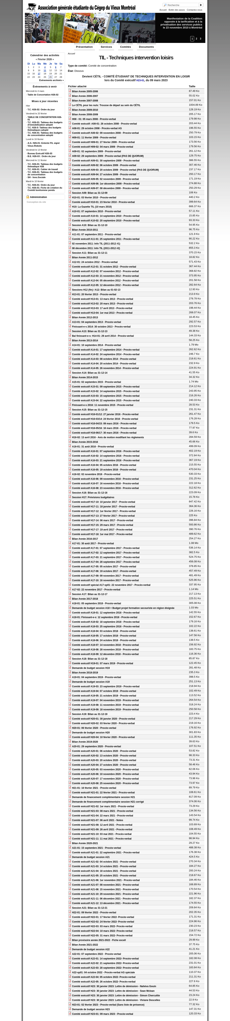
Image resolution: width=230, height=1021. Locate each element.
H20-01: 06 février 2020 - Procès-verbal (94, 728)
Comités (125, 46)
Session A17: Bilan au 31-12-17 (89, 594)
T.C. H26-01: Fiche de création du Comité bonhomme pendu (45, 189)
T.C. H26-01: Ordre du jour (41, 185)
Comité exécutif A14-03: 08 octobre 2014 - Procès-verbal (104, 359)
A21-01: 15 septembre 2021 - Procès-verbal (96, 848)
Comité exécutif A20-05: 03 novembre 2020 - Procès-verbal (105, 769)
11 (45, 70)
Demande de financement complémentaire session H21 (103, 797)
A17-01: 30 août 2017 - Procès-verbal (93, 543)
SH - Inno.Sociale (37, 177)
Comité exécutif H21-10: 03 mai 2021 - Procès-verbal (102, 834)
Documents (146, 46)
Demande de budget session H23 (91, 1009)
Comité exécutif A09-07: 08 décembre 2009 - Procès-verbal (105, 188)
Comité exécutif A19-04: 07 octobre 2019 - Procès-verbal (104, 691)
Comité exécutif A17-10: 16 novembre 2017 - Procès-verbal (105, 580)
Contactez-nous (194, 10)
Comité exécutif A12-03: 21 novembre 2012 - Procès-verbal (105, 276)
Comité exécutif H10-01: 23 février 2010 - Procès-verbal (103, 202)
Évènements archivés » (51, 80)
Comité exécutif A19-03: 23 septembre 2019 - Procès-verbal (105, 686)
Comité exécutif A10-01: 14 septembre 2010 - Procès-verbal (105, 216)
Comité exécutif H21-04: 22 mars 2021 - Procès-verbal (102, 815)
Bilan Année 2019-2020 (85, 741)
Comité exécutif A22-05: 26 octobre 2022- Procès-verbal (103, 981)
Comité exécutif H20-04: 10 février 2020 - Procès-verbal (103, 737)
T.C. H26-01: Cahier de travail (43, 169)
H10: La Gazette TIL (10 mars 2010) (92, 206)
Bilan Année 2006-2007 (85, 96)
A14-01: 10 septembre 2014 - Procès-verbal (96, 345)
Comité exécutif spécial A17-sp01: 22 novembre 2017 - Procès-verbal (111, 585)
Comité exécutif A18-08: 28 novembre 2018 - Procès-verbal (105, 649)
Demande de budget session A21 (91, 857)
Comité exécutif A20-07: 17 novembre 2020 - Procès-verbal (105, 778)
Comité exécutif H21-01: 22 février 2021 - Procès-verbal (103, 792)
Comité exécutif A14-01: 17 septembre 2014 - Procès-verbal (105, 349)
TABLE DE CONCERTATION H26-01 (45, 118)
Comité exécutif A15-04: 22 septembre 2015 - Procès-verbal (105, 400)
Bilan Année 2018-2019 (85, 672)
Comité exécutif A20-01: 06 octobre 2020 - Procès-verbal (104, 751)
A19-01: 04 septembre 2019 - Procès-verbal (96, 677)
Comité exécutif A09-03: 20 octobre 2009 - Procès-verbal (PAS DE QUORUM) (115, 169)
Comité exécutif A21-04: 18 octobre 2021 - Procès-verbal (104, 871)
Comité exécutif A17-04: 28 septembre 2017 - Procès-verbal (105, 562)
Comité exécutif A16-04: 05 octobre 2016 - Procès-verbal (104, 465)
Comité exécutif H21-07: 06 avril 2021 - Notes (97, 820)
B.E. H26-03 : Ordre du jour (42, 156)
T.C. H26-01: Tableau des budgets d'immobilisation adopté (45, 123)
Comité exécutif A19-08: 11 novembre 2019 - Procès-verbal (105, 705)
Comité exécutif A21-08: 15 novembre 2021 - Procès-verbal (105, 889)
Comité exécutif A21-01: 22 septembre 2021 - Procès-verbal (105, 852)
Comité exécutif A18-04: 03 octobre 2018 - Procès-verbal (104, 631)
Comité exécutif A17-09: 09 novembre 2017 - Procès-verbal (105, 575)
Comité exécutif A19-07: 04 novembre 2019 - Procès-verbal (105, 700)
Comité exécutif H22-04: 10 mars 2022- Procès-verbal (102, 931)
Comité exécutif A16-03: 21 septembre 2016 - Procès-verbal (105, 460)
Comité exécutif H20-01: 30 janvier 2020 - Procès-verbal (103, 718)
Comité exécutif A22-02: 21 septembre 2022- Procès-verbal (105, 963)
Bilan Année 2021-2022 (85, 944)
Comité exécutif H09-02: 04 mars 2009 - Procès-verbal (102, 146)
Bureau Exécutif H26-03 (40, 153)
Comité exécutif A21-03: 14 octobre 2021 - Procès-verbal (104, 866)
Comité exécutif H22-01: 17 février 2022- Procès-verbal (103, 917)
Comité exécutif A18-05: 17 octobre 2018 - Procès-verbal (104, 635)
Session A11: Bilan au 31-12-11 (89, 252)
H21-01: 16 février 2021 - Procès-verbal (94, 788)
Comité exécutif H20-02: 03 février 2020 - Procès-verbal (103, 723)
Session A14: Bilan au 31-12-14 (89, 372)
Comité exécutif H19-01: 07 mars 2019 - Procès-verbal (102, 663)
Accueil (162, 10)
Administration (38, 197)
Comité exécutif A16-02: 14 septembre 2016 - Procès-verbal (105, 455)
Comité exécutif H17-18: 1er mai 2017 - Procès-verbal (102, 534)
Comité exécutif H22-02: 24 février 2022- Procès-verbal (103, 921)
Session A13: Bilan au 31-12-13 (89, 331)
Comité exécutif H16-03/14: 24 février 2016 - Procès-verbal (105, 419)
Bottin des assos (177, 10)
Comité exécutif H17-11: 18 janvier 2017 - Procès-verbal (103, 506)
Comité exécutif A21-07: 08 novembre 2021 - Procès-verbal (105, 884)
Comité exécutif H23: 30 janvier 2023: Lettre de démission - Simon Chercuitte (116, 995)
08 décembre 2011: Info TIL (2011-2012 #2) (96, 248)
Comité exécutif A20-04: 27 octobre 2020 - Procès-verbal (104, 764)
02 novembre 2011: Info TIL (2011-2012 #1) (96, 243)
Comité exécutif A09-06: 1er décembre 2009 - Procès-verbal (106, 183)
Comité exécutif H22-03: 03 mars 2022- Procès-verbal (102, 926)
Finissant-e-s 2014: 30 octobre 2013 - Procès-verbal (101, 326)
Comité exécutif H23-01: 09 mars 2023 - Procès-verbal (102, 1014)
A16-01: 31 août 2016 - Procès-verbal (93, 446)
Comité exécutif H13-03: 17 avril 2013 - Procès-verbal (102, 308)
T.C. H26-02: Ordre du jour (41, 109)
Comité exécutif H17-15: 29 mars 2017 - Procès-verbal (102, 525)
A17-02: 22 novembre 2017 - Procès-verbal (96, 589)
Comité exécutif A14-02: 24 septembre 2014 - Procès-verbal (105, 354)
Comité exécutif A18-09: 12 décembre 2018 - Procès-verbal (105, 654)
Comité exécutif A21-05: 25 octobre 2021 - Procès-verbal (104, 875)
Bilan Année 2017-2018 (85, 598)
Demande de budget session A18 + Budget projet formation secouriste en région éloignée (123, 608)
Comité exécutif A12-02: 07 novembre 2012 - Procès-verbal (105, 271)
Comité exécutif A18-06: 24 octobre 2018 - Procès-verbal (104, 640)
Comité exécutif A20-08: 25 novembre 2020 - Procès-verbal (105, 783)
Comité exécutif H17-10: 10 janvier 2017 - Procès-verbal (103, 502)
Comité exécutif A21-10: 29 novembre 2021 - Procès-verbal (105, 894)
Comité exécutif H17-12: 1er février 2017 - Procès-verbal (104, 511)
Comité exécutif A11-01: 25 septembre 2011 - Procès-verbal (105, 239)
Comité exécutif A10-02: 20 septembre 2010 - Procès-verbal (105, 220)
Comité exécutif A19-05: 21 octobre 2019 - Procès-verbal (104, 695)
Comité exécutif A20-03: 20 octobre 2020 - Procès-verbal (104, 760)
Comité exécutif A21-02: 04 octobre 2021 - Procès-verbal (104, 861)
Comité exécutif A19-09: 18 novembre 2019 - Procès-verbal (105, 709)
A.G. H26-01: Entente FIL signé (44, 143)
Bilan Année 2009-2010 (85, 109)
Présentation (84, 46)
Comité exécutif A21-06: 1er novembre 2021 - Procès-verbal (106, 880)
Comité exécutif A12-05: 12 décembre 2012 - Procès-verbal (105, 285)
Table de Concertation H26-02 (43, 94)
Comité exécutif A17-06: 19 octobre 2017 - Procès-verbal (104, 571)
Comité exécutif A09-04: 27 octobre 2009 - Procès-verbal (104, 174)
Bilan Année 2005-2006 (85, 91)
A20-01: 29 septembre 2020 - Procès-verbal (96, 746)
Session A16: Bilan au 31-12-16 (89, 492)
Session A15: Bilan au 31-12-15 (89, 409)
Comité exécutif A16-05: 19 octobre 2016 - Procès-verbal (104, 469)
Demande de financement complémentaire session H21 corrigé (108, 801)
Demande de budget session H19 (91, 668)
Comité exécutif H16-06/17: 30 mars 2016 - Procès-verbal (104, 432)
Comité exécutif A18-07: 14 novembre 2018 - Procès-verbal (105, 645)
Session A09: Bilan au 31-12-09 (89, 193)
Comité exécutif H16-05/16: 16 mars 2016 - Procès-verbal (104, 428)
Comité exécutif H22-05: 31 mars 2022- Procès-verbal (102, 935)
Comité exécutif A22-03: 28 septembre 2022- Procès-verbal (105, 967)
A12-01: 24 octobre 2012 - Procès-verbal (95, 262)
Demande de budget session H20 (91, 732)
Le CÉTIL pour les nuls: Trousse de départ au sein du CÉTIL (106, 105)
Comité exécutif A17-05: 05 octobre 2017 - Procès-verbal (104, 566)
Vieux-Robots (35, 146)
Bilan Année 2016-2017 (85, 538)
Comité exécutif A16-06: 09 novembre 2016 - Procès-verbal (105, 479)
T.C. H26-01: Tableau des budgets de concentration (45, 173)
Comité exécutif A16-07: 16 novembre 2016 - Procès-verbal (105, 483)
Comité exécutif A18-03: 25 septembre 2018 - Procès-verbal (105, 626)
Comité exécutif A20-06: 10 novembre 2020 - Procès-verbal (105, 774)
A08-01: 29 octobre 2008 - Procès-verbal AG (97, 128)
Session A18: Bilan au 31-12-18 (89, 658)
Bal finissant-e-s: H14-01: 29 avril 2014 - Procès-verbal (103, 336)
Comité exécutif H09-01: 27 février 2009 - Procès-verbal (103, 142)
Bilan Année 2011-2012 (85, 257)
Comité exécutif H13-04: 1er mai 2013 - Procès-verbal (102, 312)
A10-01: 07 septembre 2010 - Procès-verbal (96, 211)
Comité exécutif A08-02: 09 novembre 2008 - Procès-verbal (105, 133)
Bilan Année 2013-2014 (85, 340)
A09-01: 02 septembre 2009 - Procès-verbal (96, 151)
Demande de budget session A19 (91, 681)
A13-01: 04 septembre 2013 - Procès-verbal (96, 322)
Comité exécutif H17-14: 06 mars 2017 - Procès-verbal (102, 520)
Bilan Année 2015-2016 (85, 442)
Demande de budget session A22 (91, 949)
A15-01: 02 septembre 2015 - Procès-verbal (96, 382)
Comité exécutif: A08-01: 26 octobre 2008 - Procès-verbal (104, 123)
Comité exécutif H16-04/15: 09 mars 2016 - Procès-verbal (104, 423)
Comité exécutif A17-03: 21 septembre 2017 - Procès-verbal (105, 557)
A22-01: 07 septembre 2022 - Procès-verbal (96, 954)
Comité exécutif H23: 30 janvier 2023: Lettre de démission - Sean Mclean (113, 991)
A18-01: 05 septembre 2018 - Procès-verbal (96, 603)
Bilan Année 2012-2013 (85, 317)
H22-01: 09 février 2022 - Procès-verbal (94, 912)
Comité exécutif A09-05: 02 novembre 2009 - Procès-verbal (105, 179)
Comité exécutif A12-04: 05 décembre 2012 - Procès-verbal (105, 280)
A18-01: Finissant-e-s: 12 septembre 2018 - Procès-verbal (104, 617)
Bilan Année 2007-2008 (85, 100)
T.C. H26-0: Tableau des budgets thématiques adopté (44, 128)
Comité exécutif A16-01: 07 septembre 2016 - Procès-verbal (105, 451)
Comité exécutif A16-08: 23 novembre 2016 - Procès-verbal (105, 488)
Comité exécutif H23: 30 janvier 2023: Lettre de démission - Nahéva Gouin (114, 986)
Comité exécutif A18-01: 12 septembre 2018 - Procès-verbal (105, 612)
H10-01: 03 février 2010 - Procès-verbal (94, 197)
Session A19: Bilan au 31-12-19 (89, 714)
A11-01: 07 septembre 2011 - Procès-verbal (96, 234)
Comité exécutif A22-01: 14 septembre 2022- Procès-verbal (105, 958)
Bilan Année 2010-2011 (85, 229)
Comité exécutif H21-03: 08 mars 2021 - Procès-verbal (102, 811)
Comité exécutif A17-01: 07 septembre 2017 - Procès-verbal (105, 548)
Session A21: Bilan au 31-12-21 (89, 907)
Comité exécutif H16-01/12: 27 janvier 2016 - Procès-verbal (105, 414)
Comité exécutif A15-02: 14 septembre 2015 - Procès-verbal (105, 391)
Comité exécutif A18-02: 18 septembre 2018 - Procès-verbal (105, 622)
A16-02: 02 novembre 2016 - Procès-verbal (96, 474)
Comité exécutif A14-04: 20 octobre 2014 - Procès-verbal (104, 363)
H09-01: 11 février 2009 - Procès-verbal (94, 137)
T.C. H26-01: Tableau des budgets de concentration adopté (45, 134)
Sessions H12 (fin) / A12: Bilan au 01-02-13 (96, 289)
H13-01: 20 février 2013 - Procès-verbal (94, 294)
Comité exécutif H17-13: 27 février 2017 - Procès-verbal (103, 515)
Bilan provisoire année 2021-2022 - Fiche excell (99, 940)
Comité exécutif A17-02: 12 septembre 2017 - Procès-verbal (105, 552)
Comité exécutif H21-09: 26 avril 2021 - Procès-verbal (102, 829)
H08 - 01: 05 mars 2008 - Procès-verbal (94, 119)
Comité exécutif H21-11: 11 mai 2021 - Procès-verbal (102, 838)
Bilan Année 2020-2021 (85, 843)
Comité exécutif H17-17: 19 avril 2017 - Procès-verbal (102, 529)
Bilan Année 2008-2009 (85, 114)
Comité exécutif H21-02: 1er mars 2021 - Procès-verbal (103, 806)
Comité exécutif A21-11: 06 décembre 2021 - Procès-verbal (105, 898)
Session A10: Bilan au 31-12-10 (89, 225)
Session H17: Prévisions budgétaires (93, 497)
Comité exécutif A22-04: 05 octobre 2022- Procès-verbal (103, 977)
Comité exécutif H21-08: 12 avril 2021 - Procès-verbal (102, 824)
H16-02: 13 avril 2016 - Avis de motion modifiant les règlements (108, 437)
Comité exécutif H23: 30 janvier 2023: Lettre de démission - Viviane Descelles (116, 1000)
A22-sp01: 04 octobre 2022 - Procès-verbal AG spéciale (103, 972)
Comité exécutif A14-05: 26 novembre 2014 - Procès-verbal (105, 368)
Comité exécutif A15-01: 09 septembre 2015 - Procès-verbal (105, 386)
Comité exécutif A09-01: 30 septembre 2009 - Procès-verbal (105, 160)
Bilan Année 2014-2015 (85, 377)
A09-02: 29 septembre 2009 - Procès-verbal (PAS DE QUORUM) (108, 156)
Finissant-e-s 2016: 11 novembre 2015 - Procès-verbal (102, 405)
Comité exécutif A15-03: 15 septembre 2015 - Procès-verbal (105, 395)
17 (39, 73)
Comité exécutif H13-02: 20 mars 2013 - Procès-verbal (102, 303)
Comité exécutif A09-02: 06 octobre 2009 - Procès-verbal (104, 165)
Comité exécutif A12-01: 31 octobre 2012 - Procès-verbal (104, 266)
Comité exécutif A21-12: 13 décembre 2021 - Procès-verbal (105, 903)
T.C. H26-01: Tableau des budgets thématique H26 (45, 165)
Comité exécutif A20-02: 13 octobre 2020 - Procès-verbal (104, 755)
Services (106, 46)
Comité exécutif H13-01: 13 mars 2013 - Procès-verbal (102, 299)
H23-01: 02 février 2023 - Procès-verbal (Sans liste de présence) (108, 1004)
